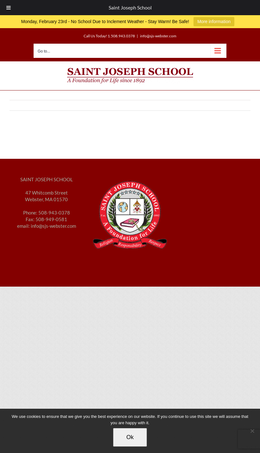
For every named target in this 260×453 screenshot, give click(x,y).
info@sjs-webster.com (158, 36)
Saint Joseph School (130, 7)
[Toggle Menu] (8, 7)
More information (214, 21)
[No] (252, 431)
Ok (130, 437)
